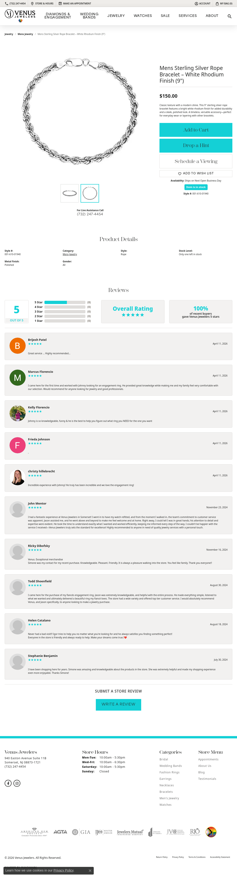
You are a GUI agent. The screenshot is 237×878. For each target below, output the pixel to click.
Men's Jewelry (169, 798)
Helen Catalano (39, 620)
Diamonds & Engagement (57, 16)
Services (188, 16)
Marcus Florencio (40, 372)
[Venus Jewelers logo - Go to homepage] (20, 16)
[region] (79, 112)
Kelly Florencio (39, 407)
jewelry (9, 34)
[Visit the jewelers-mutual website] (130, 832)
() (89, 302)
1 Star (39, 321)
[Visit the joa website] (155, 832)
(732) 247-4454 (90, 214)
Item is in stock (196, 187)
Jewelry (116, 16)
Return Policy (161, 857)
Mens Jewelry (25, 34)
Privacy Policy (178, 857)
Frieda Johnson (39, 439)
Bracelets (166, 792)
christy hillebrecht (41, 471)
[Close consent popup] (90, 870)
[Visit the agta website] (60, 832)
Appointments (208, 759)
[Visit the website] (211, 832)
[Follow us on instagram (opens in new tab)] (16, 783)
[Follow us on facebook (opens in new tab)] (8, 783)
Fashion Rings (169, 772)
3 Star (39, 312)
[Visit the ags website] (34, 832)
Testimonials (207, 779)
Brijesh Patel (37, 340)
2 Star (39, 316)
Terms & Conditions (196, 857)
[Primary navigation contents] (131, 16)
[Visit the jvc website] (175, 832)
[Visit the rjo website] (195, 832)
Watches (143, 16)
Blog (201, 772)
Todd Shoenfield (40, 581)
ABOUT (212, 16)
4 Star (39, 307)
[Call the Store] (15, 766)
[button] (202, 3)
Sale (165, 16)
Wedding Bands (89, 16)
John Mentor (37, 503)
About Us (205, 766)
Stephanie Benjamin (43, 656)
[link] (15, 3)
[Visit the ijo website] (103, 832)
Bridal (163, 759)
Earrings (165, 779)
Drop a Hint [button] (196, 145)
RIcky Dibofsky (39, 546)
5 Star (39, 302)
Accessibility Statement (220, 857)
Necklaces (166, 785)
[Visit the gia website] (81, 832)
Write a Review (118, 704)
